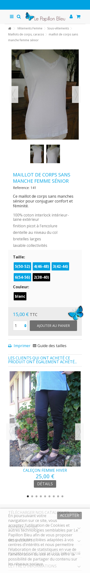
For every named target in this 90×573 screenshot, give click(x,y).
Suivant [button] (76, 94)
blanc (20, 296)
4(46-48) (41, 266)
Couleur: (21, 286)
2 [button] (32, 496)
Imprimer (21, 345)
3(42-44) (60, 266)
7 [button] (54, 496)
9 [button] (62, 496)
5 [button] (45, 496)
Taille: (19, 257)
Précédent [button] (14, 94)
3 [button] (36, 496)
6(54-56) (22, 277)
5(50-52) (22, 266)
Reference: (21, 187)
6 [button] (49, 496)
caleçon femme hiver (45, 470)
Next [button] (79, 431)
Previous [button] (10, 431)
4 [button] (41, 496)
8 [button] (58, 496)
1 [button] (28, 496)
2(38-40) (41, 277)
